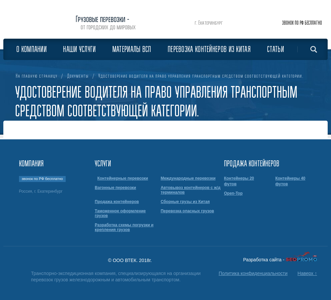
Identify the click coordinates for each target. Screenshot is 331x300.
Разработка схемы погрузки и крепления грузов (124, 227)
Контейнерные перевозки (122, 178)
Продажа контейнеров (117, 201)
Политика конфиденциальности (253, 273)
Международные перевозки (188, 178)
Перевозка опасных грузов (187, 211)
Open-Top (233, 193)
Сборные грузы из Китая (185, 201)
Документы (78, 76)
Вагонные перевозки (115, 187)
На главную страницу (36, 76)
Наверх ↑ (307, 273)
